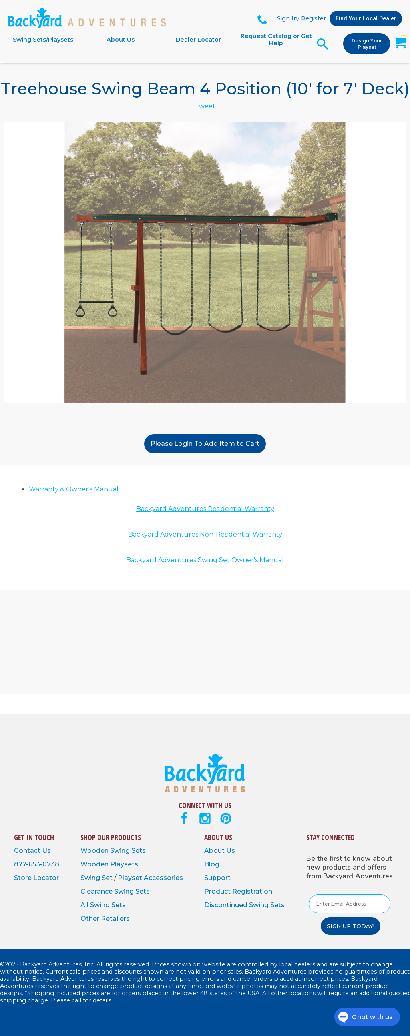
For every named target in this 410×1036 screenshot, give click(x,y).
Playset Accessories (150, 878)
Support (217, 878)
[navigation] (159, 39)
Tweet (205, 106)
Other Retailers (105, 918)
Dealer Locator (198, 39)
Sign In (287, 18)
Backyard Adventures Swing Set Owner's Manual (205, 560)
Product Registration (238, 891)
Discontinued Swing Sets (244, 905)
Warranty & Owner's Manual (74, 489)
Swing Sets (128, 850)
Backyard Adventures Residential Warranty (205, 509)
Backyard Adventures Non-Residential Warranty (205, 534)
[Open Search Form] (322, 44)
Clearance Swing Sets (115, 891)
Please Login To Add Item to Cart (205, 443)
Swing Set (97, 878)
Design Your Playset (367, 43)
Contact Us (32, 850)
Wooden (95, 850)
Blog (211, 864)
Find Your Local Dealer (366, 18)
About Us (121, 39)
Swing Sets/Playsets (43, 39)
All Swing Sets (103, 905)
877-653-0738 (36, 864)
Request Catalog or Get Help (276, 39)
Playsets (124, 864)
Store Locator (36, 878)
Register (313, 18)
